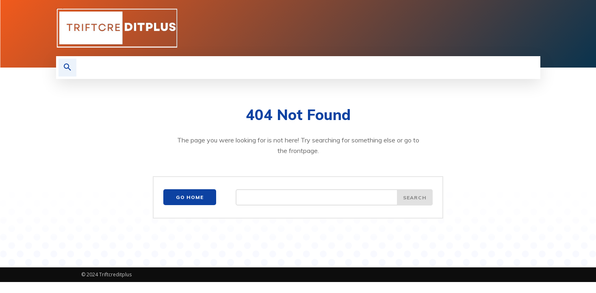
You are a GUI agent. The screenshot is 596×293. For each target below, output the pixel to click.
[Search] (415, 197)
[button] (67, 68)
